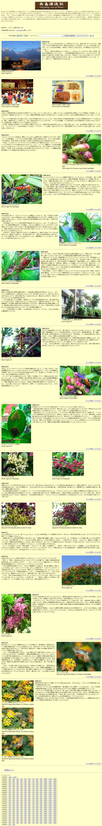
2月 (13, 779)
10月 (45, 779)
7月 (33, 779)
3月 (17, 779)
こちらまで (19, 30)
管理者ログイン (9, 770)
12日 (62, 186)
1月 (10, 779)
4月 (21, 779)
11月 (10, 777)
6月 (29, 779)
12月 (14, 777)
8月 (37, 779)
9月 (41, 779)
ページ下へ (97, 76)
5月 (25, 779)
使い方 (92, 35)
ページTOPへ (90, 76)
